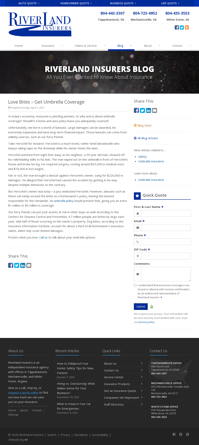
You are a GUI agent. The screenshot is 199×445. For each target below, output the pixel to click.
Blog (124, 45)
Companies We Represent (123, 397)
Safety (142, 156)
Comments (142, 264)
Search (51, 435)
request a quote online (23, 392)
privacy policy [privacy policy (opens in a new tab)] (146, 322)
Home (19, 45)
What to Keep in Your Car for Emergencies (76, 408)
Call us (43, 237)
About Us (123, 363)
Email (139, 221)
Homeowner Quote (76, 3)
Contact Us (123, 370)
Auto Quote (28, 3)
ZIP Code (142, 249)
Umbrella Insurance (151, 161)
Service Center (123, 377)
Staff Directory (123, 404)
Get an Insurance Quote (123, 391)
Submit (140, 306)
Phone (140, 235)
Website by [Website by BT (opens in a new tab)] (18, 439)
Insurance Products (123, 384)
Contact (181, 45)
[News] (187, 27)
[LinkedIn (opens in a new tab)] (22, 265)
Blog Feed (142, 125)
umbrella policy (64, 201)
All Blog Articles (146, 138)
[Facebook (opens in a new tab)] (177, 27)
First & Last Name (149, 207)
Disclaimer (81, 435)
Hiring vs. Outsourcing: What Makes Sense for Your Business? (76, 390)
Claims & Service (90, 45)
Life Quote (170, 3)
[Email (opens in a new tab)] (28, 265)
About (152, 45)
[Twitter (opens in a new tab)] (182, 27)
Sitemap (13, 414)
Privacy (65, 435)
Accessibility (100, 435)
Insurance (52, 45)
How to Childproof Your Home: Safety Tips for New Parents (76, 370)
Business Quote (123, 3)
